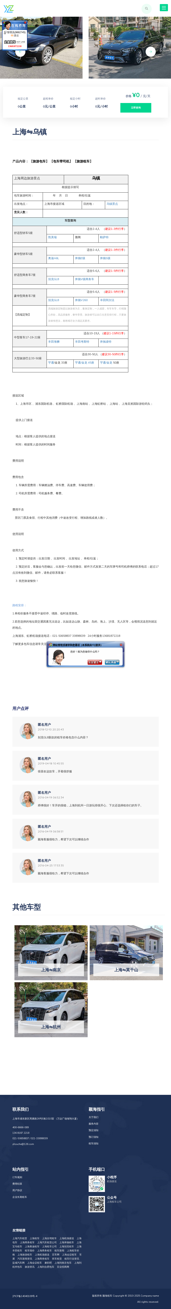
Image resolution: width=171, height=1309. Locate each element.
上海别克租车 (66, 1246)
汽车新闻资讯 (24, 1258)
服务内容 (93, 1123)
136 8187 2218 (20, 1133)
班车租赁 (57, 1258)
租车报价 (30, 1250)
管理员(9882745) (15, 34)
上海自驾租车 (49, 1238)
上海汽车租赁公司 (47, 1242)
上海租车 (34, 1238)
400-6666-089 (20, 1127)
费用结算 (17, 1183)
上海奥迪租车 (32, 1246)
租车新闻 (59, 1250)
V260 (81, 300)
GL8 (53, 279)
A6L (53, 258)
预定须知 (93, 1130)
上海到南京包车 (63, 1262)
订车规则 (17, 1177)
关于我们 (93, 1117)
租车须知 (93, 1143)
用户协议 (17, 1190)
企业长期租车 (19, 1197)
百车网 (55, 1254)
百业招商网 (63, 1266)
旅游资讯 (30, 1266)
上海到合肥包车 (45, 1266)
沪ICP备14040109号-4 (24, 1296)
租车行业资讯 (71, 1258)
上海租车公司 (49, 1246)
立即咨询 (136, 107)
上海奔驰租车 (66, 1242)
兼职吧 (48, 1262)
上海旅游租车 (24, 1254)
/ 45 (84, 363)
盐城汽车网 (18, 1262)
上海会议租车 (69, 1254)
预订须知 (93, 1137)
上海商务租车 (27, 1242)
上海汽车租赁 (19, 1238)
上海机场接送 (66, 1238)
